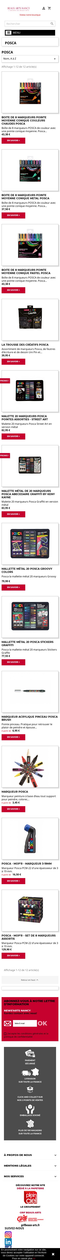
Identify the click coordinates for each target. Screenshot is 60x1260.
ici (34, 1258)
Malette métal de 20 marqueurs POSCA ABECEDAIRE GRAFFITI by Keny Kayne (28, 494)
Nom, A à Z (30, 59)
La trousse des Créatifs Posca (25, 344)
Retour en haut (30, 980)
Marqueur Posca (15, 791)
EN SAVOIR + (13, 140)
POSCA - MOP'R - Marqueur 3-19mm (27, 863)
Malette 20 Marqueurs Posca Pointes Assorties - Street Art (25, 418)
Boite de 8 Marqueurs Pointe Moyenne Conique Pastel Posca (26, 271)
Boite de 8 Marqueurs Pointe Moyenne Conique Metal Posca (25, 197)
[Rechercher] (30, 24)
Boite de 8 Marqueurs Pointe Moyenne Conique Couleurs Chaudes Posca (24, 120)
